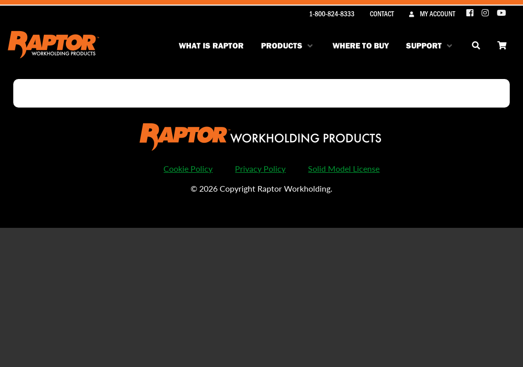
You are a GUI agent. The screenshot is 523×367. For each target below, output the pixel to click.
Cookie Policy (187, 168)
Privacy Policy (260, 168)
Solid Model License (343, 168)
